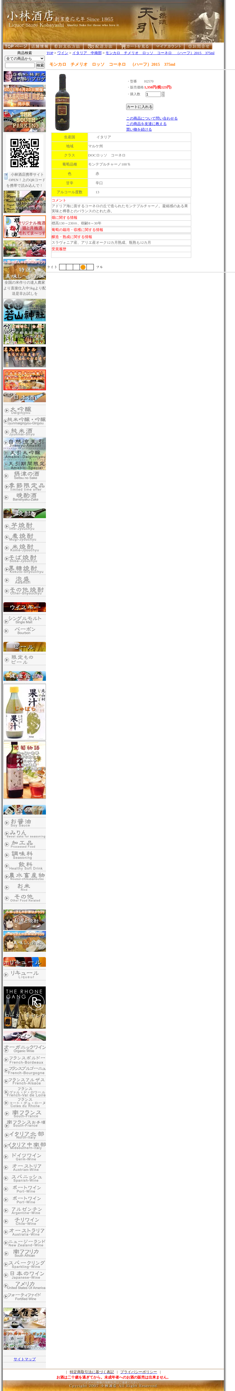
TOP (49, 53)
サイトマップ (25, 1359)
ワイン (62, 53)
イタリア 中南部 (87, 53)
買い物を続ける (139, 129)
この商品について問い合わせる (152, 118)
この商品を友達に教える (146, 124)
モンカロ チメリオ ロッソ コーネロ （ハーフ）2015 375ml (159, 53)
